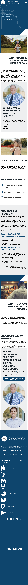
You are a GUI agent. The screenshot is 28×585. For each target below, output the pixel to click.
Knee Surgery (7, 474)
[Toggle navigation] (26, 2)
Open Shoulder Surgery (11, 197)
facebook (3, 456)
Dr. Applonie (6, 372)
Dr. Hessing (19, 371)
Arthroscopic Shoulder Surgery (14, 192)
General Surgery (8, 493)
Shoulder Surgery (8, 468)
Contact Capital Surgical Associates (14, 378)
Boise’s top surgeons (21, 445)
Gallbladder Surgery (9, 513)
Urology (6, 486)
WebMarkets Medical (16, 582)
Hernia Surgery (8, 500)
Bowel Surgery (7, 506)
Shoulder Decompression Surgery (11, 186)
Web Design (4, 582)
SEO (8, 582)
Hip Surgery (7, 481)
